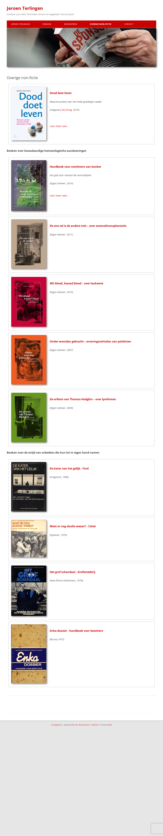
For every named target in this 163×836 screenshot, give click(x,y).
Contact (129, 24)
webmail (95, 725)
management (56, 725)
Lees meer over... (59, 126)
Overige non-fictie (100, 24)
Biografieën (70, 24)
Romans (47, 24)
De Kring (67, 109)
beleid (109, 725)
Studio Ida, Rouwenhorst (79, 725)
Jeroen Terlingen (25, 8)
